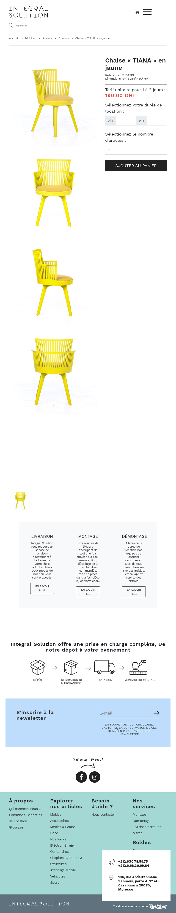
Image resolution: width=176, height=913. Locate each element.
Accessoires (59, 821)
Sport (54, 882)
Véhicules (57, 876)
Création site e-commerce (140, 906)
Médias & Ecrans (62, 827)
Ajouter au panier (136, 165)
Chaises (64, 38)
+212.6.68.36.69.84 (133, 866)
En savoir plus (42, 588)
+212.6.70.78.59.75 (133, 861)
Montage (139, 814)
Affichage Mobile (63, 870)
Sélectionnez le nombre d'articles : (129, 137)
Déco (54, 833)
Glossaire (16, 827)
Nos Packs (58, 839)
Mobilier (30, 38)
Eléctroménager (62, 845)
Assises (47, 38)
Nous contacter (103, 814)
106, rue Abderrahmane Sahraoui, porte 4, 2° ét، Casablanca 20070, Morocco (138, 883)
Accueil (14, 38)
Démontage (142, 821)
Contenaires (59, 852)
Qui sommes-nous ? (24, 809)
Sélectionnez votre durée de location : (133, 108)
